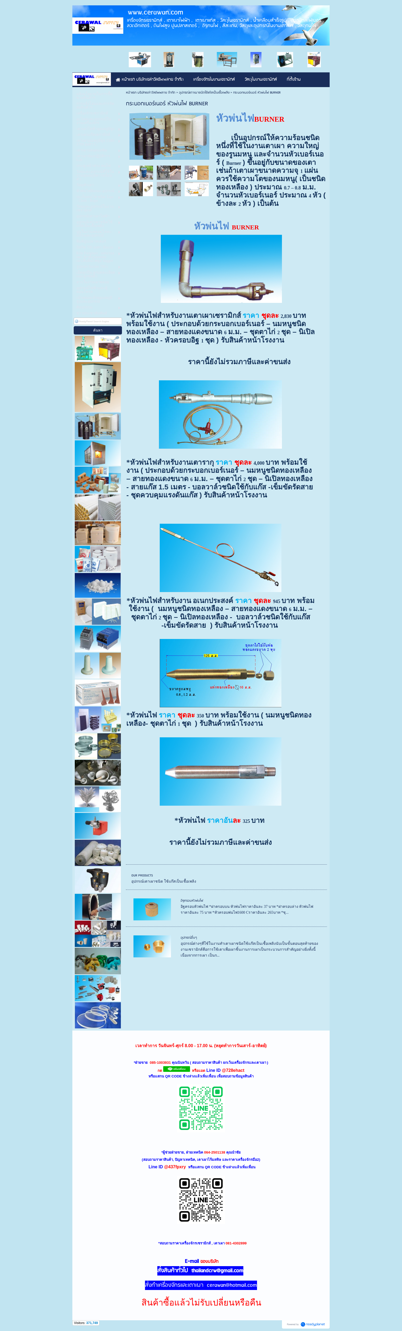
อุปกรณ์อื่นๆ (189, 937)
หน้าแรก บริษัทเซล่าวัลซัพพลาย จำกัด (150, 92)
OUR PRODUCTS (142, 875)
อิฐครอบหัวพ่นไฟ (192, 901)
